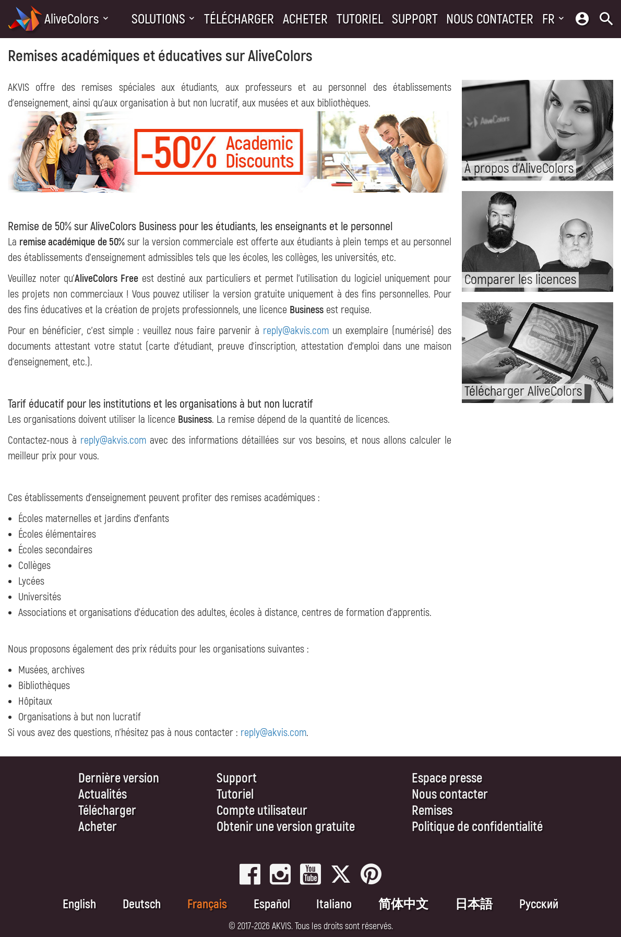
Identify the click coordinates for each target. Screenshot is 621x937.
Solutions (158, 19)
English (79, 904)
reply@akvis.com (296, 330)
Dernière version (118, 778)
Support (415, 19)
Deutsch (142, 904)
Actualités (102, 795)
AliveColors (71, 19)
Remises (432, 811)
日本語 (474, 904)
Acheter (305, 19)
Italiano (334, 904)
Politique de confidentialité (477, 827)
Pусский (538, 904)
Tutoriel (360, 19)
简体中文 (403, 904)
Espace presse (447, 778)
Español (272, 904)
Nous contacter (489, 19)
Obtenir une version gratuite (286, 827)
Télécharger (239, 19)
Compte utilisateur (262, 811)
